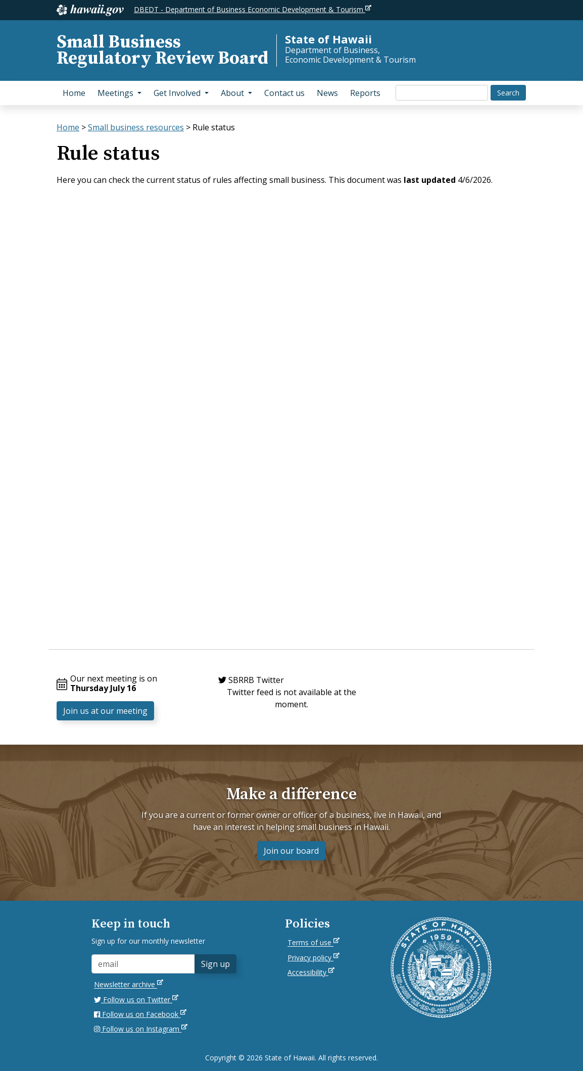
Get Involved (184, 92)
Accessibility (310, 972)
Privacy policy (313, 957)
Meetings (123, 92)
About (239, 92)
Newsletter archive (128, 984)
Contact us (284, 93)
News (327, 93)
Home (74, 93)
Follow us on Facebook (140, 1014)
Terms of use (313, 942)
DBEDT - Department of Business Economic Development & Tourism (252, 9)
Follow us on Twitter (136, 999)
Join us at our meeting (105, 710)
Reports (365, 93)
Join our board (291, 850)
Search (508, 93)
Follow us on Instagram (140, 1029)
